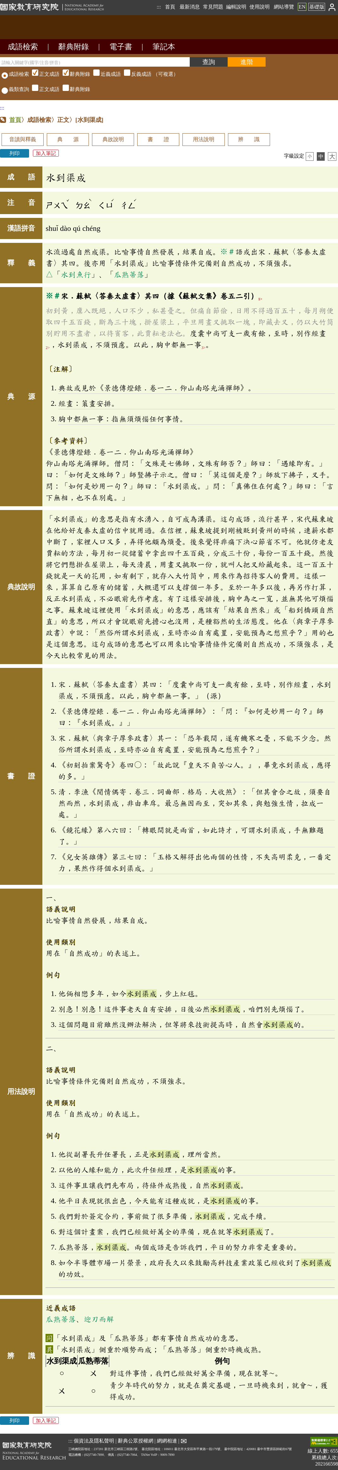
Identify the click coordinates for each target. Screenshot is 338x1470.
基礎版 (316, 6)
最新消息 (190, 6)
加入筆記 (46, 153)
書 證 (158, 139)
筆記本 (163, 47)
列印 (14, 153)
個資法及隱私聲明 (94, 1440)
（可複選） (104, 74)
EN (302, 6)
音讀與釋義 (22, 139)
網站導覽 (284, 6)
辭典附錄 (73, 47)
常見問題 (213, 6)
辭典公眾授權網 (135, 1440)
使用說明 (259, 6)
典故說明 (113, 139)
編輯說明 (236, 6)
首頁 (170, 6)
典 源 (68, 139)
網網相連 (167, 1440)
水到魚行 (76, 274)
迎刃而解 (98, 1319)
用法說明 (203, 139)
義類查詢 (15, 89)
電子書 (120, 47)
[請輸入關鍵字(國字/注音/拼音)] (95, 62)
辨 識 (249, 139)
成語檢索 (23, 47)
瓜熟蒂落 (129, 274)
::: (159, 6)
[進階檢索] (247, 62)
